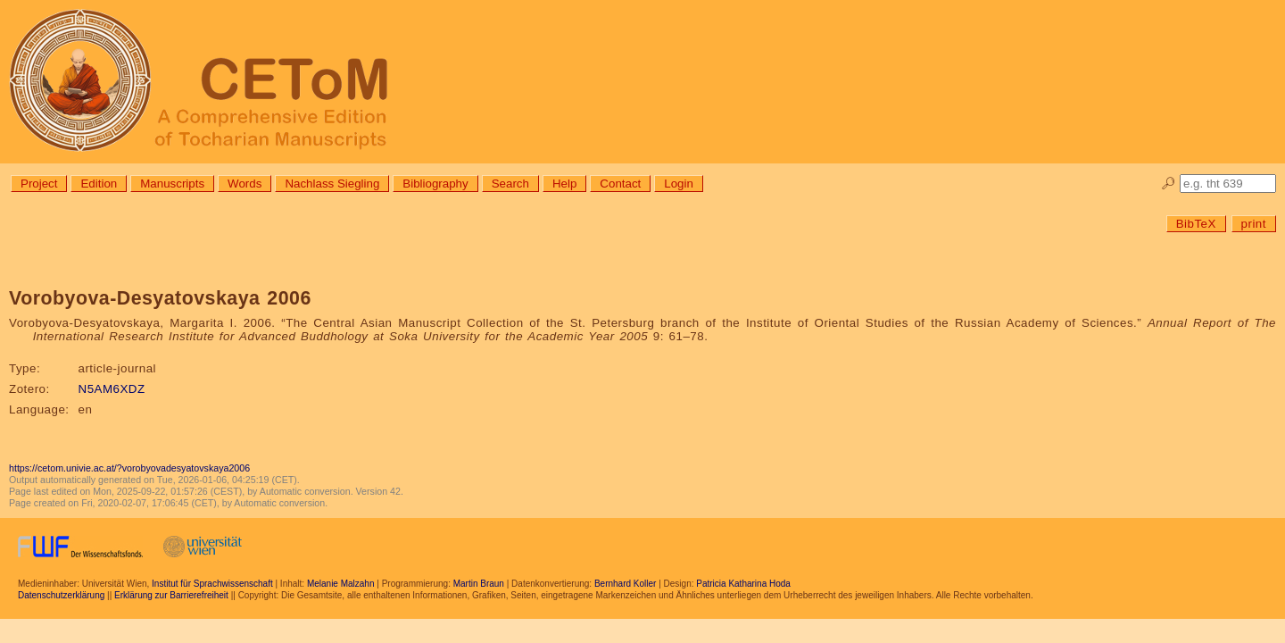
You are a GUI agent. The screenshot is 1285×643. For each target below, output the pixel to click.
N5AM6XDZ (112, 389)
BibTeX (1196, 223)
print (1253, 223)
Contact (620, 183)
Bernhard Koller (625, 584)
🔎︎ (1168, 183)
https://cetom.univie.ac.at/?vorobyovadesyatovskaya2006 (129, 468)
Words (244, 183)
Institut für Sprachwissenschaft (212, 584)
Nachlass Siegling (332, 183)
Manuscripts (172, 183)
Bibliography (435, 183)
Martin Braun (478, 584)
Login (678, 183)
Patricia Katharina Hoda (743, 584)
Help (564, 183)
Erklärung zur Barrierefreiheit (171, 595)
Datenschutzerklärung (61, 595)
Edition (98, 183)
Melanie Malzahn (341, 584)
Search (510, 183)
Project (39, 183)
